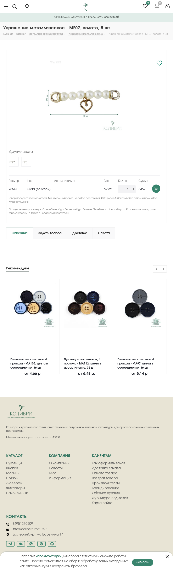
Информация (60, 478)
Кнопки (12, 468)
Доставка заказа (106, 468)
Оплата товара (104, 473)
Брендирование (105, 488)
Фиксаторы (15, 488)
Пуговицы (14, 463)
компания (59, 456)
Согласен (142, 562)
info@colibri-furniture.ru (27, 529)
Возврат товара (105, 478)
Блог (52, 473)
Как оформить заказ (108, 463)
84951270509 (19, 524)
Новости (56, 468)
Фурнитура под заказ (110, 498)
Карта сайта (102, 503)
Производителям (106, 483)
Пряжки (12, 478)
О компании (59, 463)
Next (163, 269)
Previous (156, 269)
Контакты (17, 517)
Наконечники (17, 493)
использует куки (48, 556)
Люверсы (14, 483)
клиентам (101, 456)
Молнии (12, 473)
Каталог (14, 456)
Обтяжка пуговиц (106, 493)
